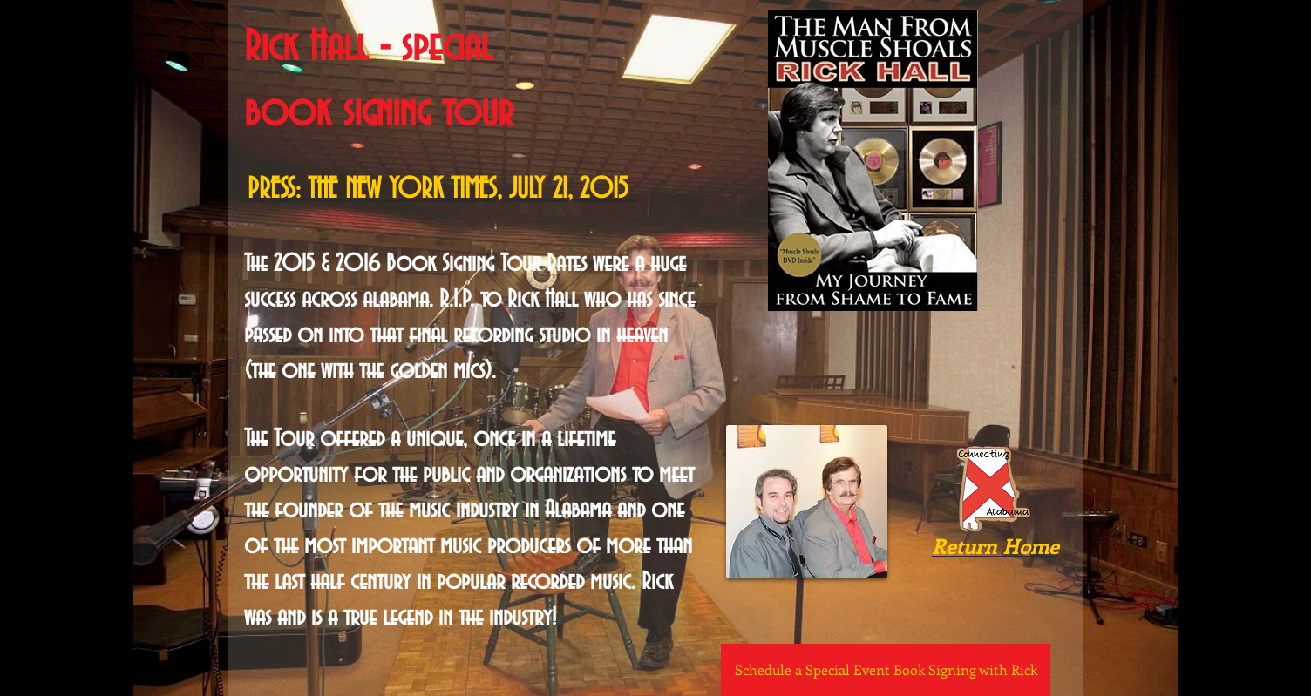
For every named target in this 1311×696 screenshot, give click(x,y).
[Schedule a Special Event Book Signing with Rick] (885, 670)
